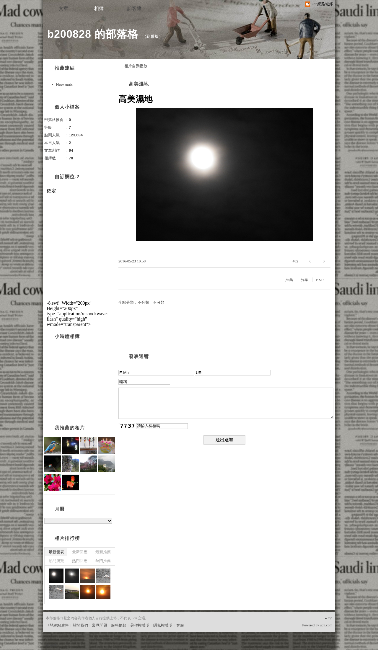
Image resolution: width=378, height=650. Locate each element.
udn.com (326, 625)
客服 (180, 625)
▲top (328, 618)
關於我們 (80, 625)
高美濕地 (139, 83)
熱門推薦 (103, 560)
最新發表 (56, 552)
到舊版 (152, 36)
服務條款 (118, 625)
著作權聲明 (139, 625)
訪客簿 (134, 8)
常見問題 (99, 625)
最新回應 (79, 552)
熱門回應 (79, 560)
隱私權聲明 (162, 625)
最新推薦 (103, 552)
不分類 (143, 302)
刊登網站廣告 (57, 625)
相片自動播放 (135, 66)
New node (65, 84)
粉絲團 (51, 645)
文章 (63, 8)
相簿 (99, 8)
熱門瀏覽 (56, 560)
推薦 (289, 279)
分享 (304, 279)
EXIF (320, 279)
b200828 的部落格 (92, 34)
